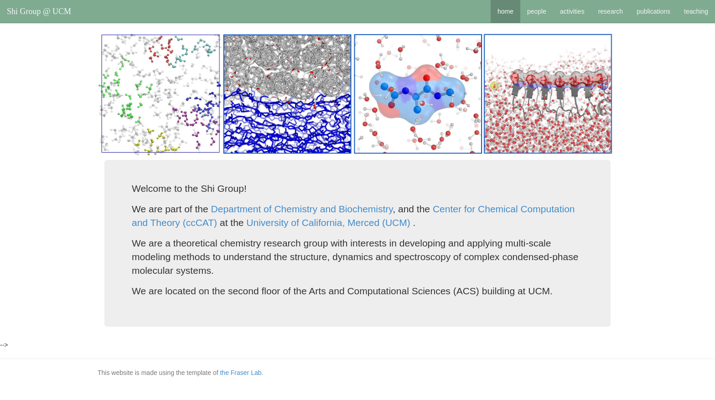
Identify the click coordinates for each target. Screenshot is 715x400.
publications (653, 11)
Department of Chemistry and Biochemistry (302, 209)
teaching (696, 11)
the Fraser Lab (240, 372)
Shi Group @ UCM (39, 11)
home (505, 11)
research (610, 11)
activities (572, 11)
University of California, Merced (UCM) (328, 222)
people (536, 11)
